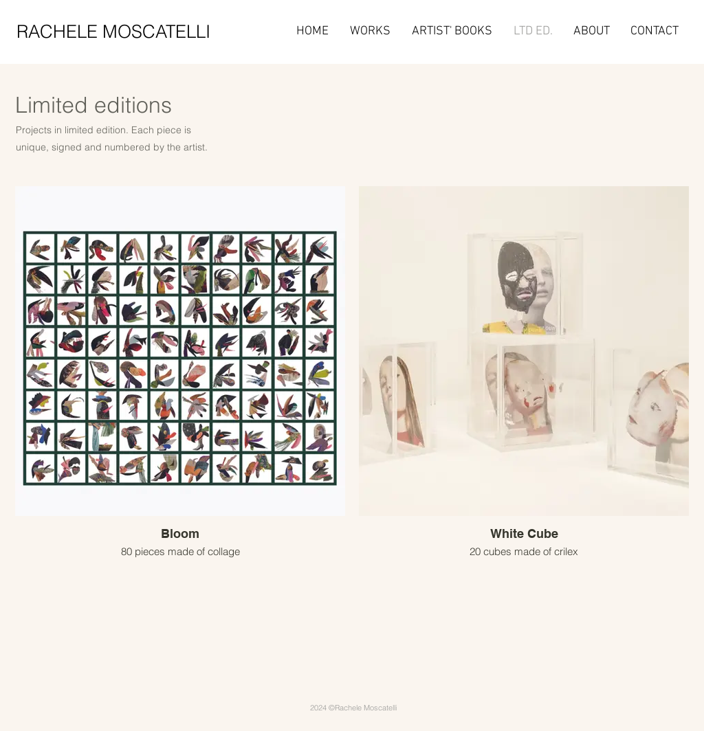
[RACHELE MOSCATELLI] (125, 31)
